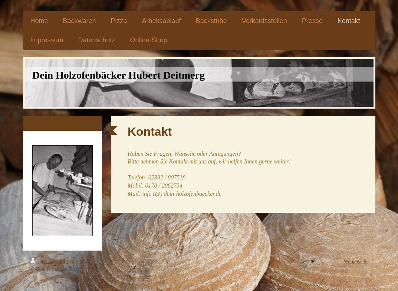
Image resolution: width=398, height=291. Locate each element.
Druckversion (49, 261)
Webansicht (356, 261)
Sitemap (78, 261)
